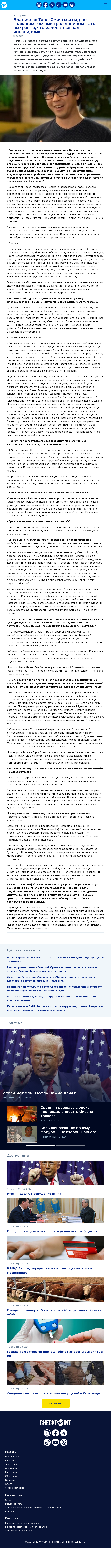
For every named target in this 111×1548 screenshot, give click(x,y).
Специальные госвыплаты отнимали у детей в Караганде (53, 1393)
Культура (10, 1480)
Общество (11, 1476)
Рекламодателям (14, 1504)
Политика (10, 1460)
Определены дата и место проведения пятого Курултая (52, 1231)
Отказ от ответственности (19, 1530)
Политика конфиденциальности (23, 1523)
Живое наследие (14, 1488)
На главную (55, 1403)
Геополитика (47, 1137)
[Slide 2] (70, 1145)
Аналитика (46, 1120)
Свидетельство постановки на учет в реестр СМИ (33, 1507)
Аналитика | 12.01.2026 (16, 1097)
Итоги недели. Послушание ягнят (34, 1193)
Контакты (10, 1511)
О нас (8, 1500)
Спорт (8, 1484)
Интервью (20, 15)
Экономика (11, 1464)
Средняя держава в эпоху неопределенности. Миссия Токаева (66, 1112)
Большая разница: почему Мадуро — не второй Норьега (68, 1130)
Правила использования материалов (26, 1527)
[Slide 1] (40, 1145)
